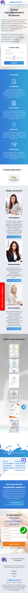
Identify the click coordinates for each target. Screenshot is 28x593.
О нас (14, 576)
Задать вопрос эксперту (14, 237)
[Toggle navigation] (26, 2)
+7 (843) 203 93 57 (19, 470)
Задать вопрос (14, 544)
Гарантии (14, 571)
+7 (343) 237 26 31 (19, 466)
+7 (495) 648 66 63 (19, 461)
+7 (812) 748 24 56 (19, 463)
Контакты (14, 573)
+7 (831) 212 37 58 (19, 468)
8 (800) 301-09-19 (14, 580)
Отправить (14, 63)
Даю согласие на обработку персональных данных (14, 58)
